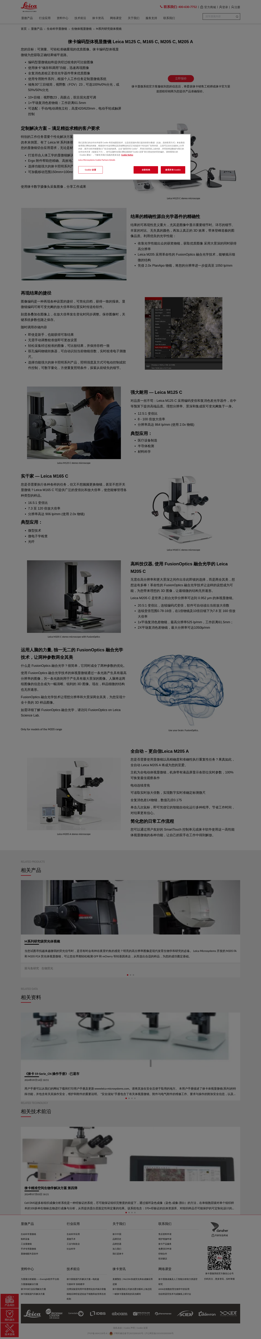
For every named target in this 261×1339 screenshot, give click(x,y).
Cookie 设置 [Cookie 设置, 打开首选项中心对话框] (90, 170)
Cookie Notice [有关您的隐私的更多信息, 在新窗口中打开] (127, 155)
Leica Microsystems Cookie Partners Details (96, 160)
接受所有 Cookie (173, 170)
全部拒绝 (146, 170)
